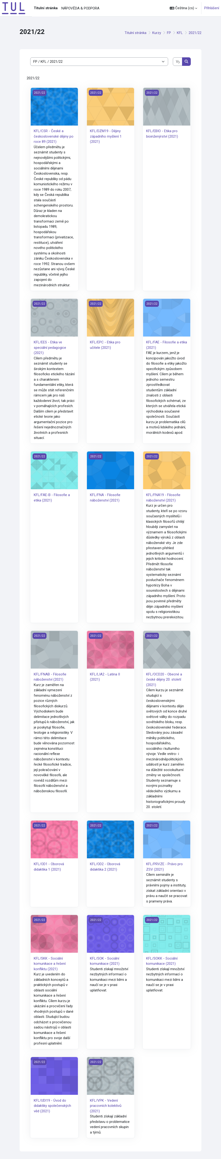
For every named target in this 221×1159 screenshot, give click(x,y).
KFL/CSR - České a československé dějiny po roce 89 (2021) (53, 136)
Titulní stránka (135, 33)
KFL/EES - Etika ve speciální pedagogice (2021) (50, 347)
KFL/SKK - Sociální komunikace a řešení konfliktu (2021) (50, 963)
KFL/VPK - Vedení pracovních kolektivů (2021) (105, 1105)
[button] (183, 8)
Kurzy (156, 33)
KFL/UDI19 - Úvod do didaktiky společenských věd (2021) (52, 1105)
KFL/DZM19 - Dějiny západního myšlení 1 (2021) (106, 136)
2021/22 (195, 33)
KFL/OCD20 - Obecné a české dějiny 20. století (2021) (164, 679)
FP (169, 33)
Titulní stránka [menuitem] (46, 8)
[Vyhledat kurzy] (178, 61)
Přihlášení (211, 8)
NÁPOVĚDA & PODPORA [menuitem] (80, 8)
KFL (180, 33)
